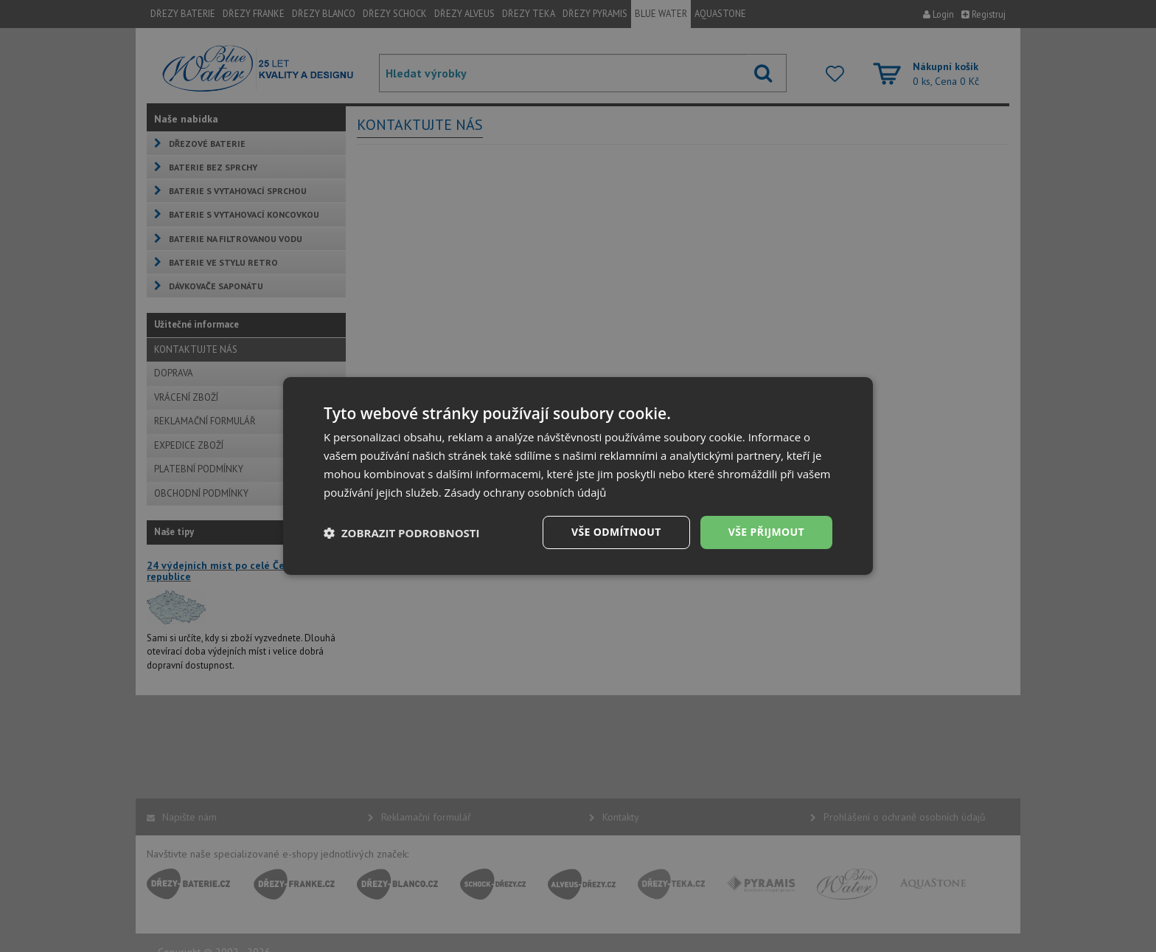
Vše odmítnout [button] (616, 532)
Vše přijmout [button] (766, 532)
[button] (402, 533)
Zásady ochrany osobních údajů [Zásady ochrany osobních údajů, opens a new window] (526, 492)
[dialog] (578, 476)
